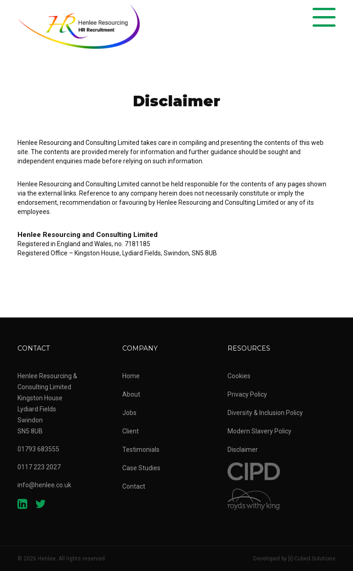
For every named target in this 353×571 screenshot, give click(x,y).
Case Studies (141, 468)
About (131, 394)
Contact (133, 486)
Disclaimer (243, 449)
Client (130, 431)
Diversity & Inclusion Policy (265, 412)
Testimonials (140, 449)
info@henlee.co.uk (44, 485)
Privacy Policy (247, 394)
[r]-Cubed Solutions (312, 558)
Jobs (129, 412)
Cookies (239, 376)
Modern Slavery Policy (259, 431)
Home (131, 376)
